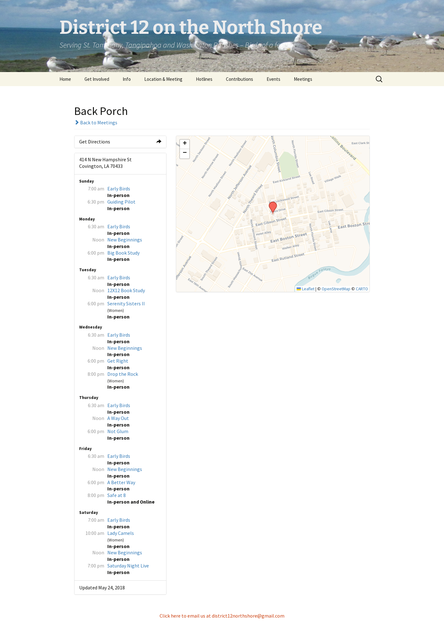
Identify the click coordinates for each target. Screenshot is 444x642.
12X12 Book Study (126, 290)
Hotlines (204, 79)
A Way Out (118, 418)
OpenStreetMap (336, 289)
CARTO (362, 289)
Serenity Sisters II (126, 303)
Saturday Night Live (128, 565)
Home (65, 79)
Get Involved (96, 79)
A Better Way (121, 482)
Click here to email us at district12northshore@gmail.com (222, 616)
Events (273, 79)
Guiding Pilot (121, 202)
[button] (271, 203)
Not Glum (117, 431)
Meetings (303, 79)
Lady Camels (120, 533)
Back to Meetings (95, 122)
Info (127, 79)
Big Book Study (123, 253)
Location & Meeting (163, 79)
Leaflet (305, 289)
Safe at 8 (116, 495)
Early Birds (118, 188)
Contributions (239, 79)
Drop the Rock (122, 374)
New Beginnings (124, 239)
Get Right (117, 361)
